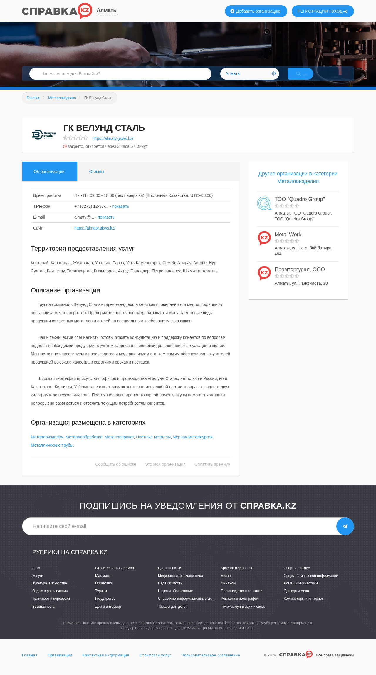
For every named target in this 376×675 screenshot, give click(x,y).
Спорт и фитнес (297, 574)
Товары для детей (172, 613)
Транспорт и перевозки (51, 605)
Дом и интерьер (108, 613)
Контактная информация (106, 661)
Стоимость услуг (155, 661)
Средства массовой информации (311, 582)
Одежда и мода (296, 597)
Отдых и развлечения (50, 597)
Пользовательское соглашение (211, 661)
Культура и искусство (49, 589)
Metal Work (288, 241)
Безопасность (43, 613)
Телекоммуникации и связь (243, 613)
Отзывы (96, 177)
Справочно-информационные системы (189, 605)
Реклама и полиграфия (240, 605)
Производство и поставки (241, 597)
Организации (60, 661)
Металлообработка (84, 443)
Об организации (49, 177)
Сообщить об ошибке (115, 470)
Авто (36, 574)
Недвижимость (170, 589)
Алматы (107, 10)
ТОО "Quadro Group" (300, 206)
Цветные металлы (153, 443)
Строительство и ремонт (115, 574)
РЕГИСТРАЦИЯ (313, 11)
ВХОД (339, 11)
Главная (30, 661)
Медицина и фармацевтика (180, 582)
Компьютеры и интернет (303, 605)
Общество (103, 589)
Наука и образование (175, 597)
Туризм (101, 597)
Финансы (228, 589)
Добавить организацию (255, 11)
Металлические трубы (52, 451)
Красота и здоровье (237, 574)
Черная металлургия (192, 443)
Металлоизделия (47, 443)
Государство (105, 605)
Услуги (37, 582)
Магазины (103, 582)
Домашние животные (301, 589)
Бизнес (226, 582)
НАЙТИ (307, 77)
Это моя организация (165, 470)
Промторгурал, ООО (300, 276)
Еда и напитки (169, 574)
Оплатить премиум (212, 470)
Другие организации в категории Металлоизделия (298, 183)
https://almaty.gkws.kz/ (112, 144)
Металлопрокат (119, 443)
